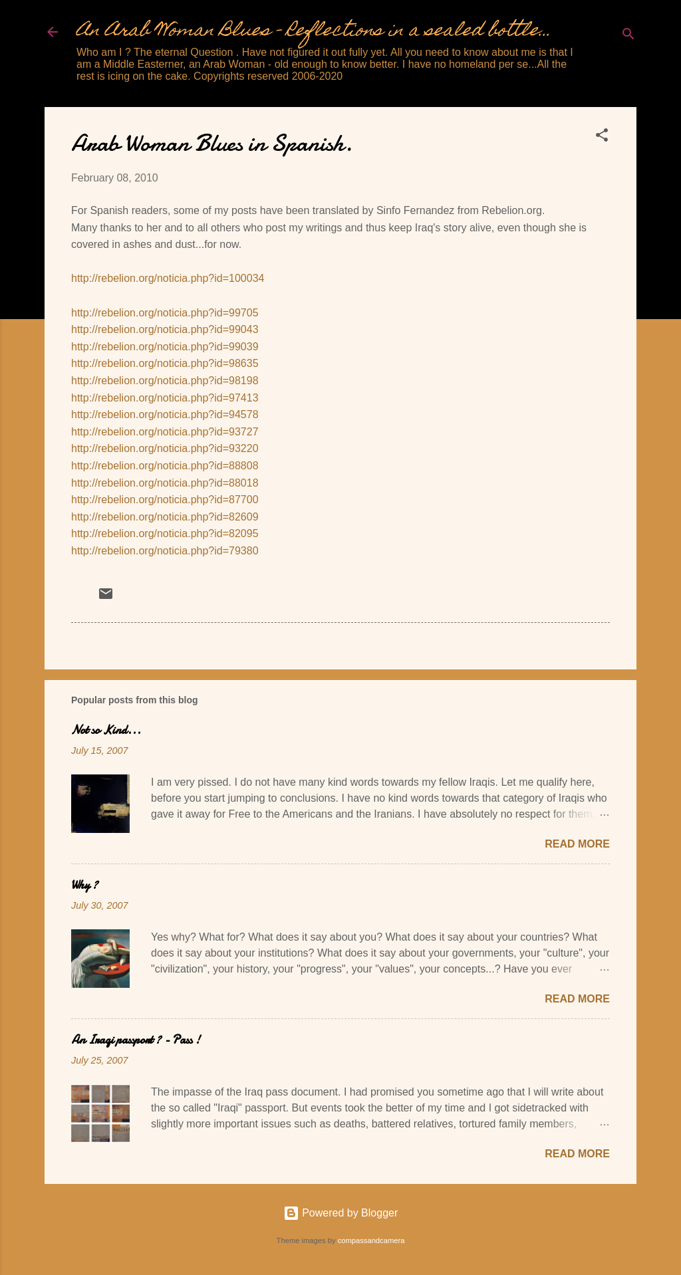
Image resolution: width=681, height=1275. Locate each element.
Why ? (84, 885)
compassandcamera (371, 1240)
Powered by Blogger (340, 1212)
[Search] (628, 36)
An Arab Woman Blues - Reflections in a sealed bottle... (313, 32)
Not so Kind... (106, 730)
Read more (577, 844)
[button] (602, 137)
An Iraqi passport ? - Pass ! (135, 1040)
